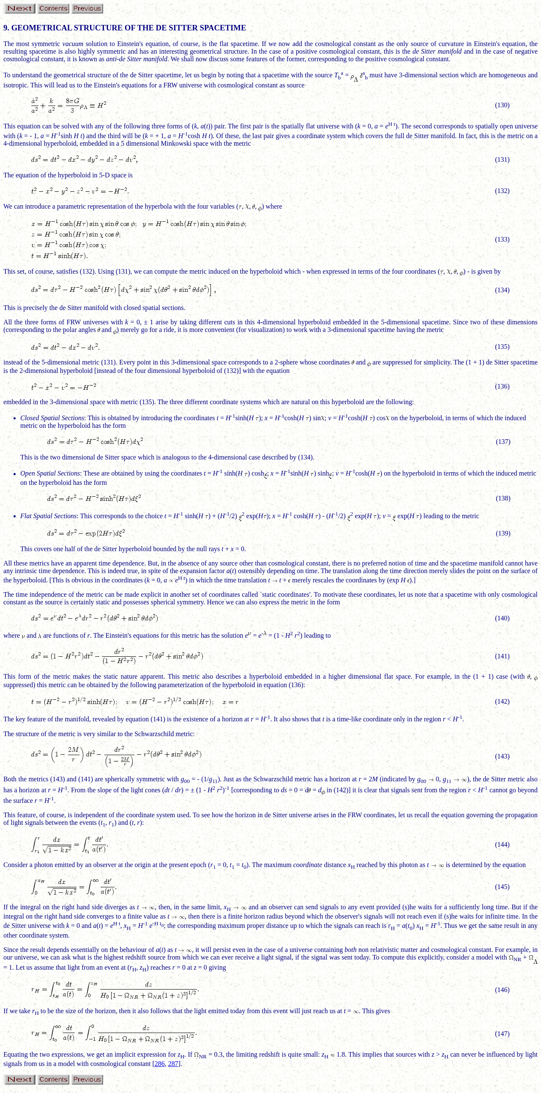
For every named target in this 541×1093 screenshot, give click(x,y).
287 (173, 1063)
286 (160, 1063)
